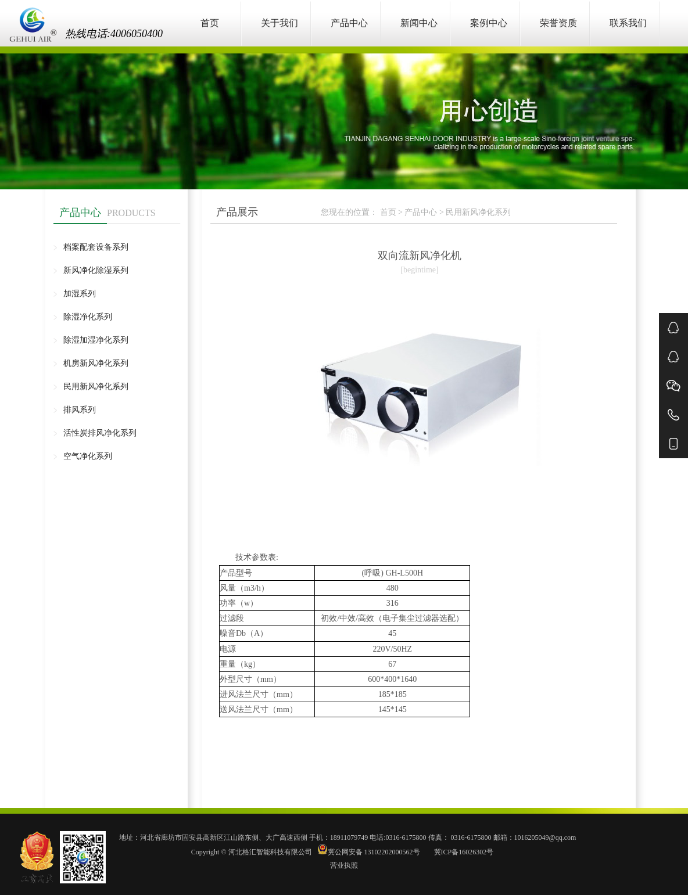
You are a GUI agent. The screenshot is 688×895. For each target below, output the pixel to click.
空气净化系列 (87, 456)
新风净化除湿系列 (95, 270)
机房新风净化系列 (95, 363)
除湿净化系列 (87, 316)
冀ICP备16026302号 (463, 852)
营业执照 (344, 865)
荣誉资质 (558, 23)
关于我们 (279, 23)
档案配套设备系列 (95, 247)
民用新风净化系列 (95, 386)
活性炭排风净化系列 (100, 433)
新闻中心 (419, 23)
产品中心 (349, 23)
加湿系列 (79, 293)
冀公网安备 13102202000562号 (369, 852)
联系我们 (628, 23)
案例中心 (488, 23)
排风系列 (79, 409)
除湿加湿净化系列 (95, 340)
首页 (209, 23)
